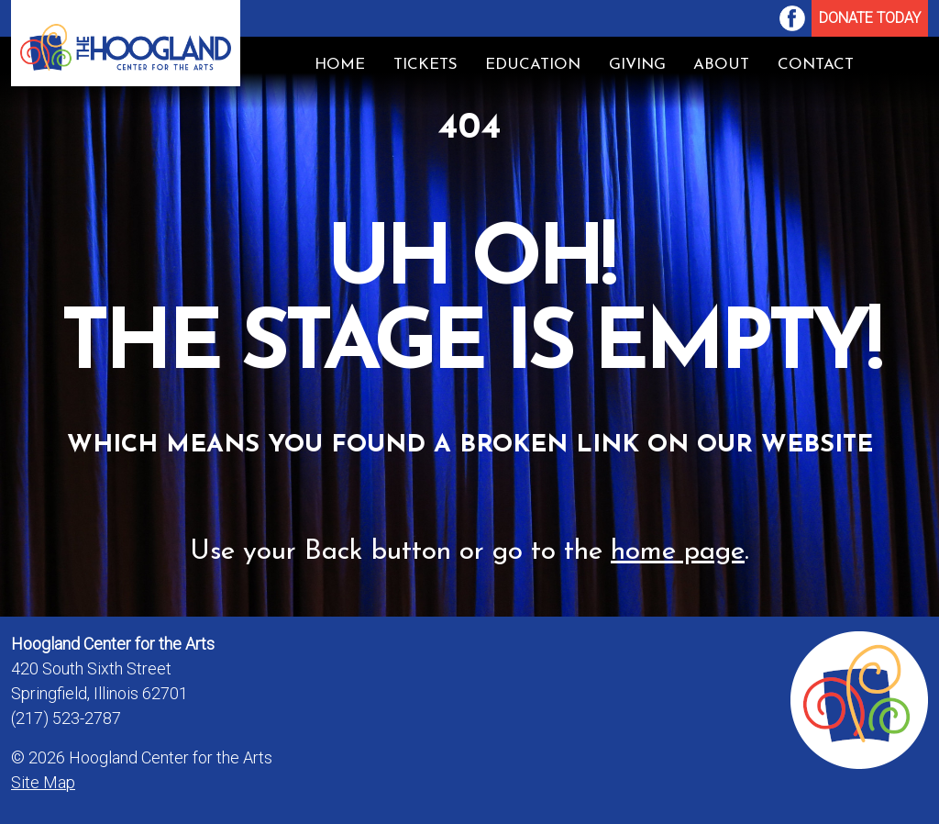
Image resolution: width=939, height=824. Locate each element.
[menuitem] (792, 18)
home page (678, 552)
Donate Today (870, 18)
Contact (816, 64)
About (721, 64)
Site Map (43, 782)
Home (340, 64)
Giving (637, 64)
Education (532, 64)
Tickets (425, 64)
